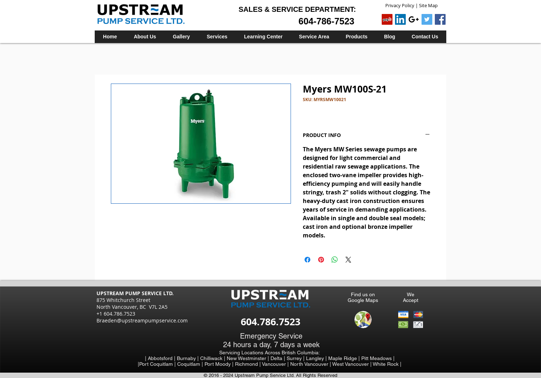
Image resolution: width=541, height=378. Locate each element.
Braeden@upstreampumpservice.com (142, 320)
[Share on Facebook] (307, 259)
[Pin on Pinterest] (321, 259)
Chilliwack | (213, 358)
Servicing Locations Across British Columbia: (269, 352)
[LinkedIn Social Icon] (400, 19)
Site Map (428, 5)
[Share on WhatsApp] (334, 259)
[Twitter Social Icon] (427, 19)
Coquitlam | (190, 364)
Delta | (278, 358)
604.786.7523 (270, 321)
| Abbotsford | (161, 358)
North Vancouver (310, 364)
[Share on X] (348, 259)
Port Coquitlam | (158, 364)
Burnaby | (188, 358)
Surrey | (296, 358)
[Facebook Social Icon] (440, 19)
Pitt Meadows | (378, 358)
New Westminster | (248, 358)
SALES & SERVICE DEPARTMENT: (297, 9)
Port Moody (218, 364)
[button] (217, 36)
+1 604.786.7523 (116, 313)
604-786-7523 (326, 21)
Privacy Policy (399, 5)
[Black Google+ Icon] (413, 19)
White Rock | (387, 364)
